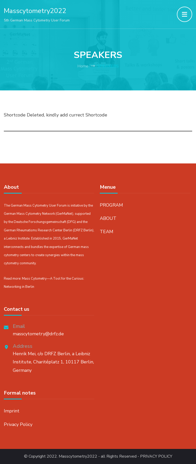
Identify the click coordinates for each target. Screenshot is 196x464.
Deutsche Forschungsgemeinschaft (40, 222)
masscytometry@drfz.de (38, 334)
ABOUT (108, 218)
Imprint (11, 411)
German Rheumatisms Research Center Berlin (38, 230)
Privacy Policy (18, 424)
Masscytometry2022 (35, 10)
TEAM (106, 232)
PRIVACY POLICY (156, 456)
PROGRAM (111, 205)
